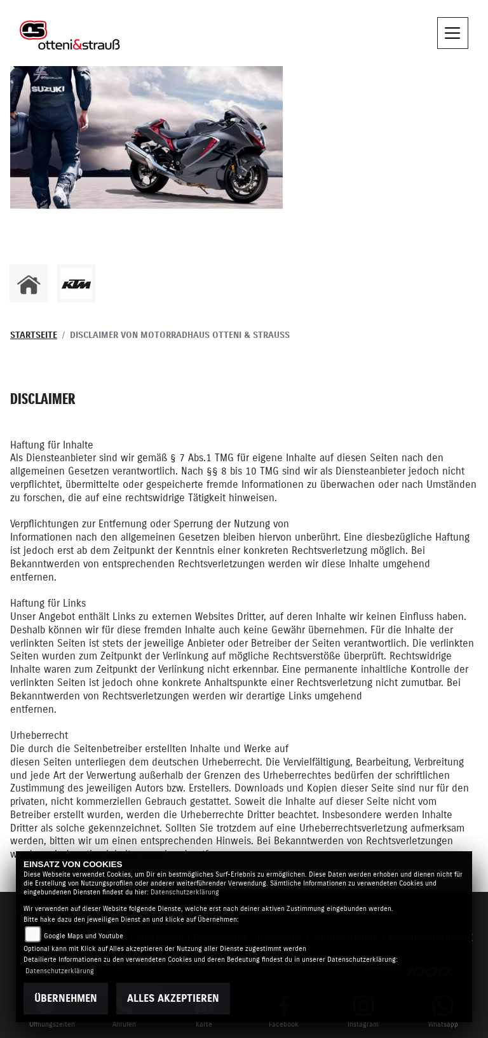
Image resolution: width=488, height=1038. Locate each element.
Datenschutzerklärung (185, 892)
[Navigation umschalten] (453, 33)
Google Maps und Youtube (83, 936)
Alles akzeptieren (173, 999)
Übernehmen (65, 999)
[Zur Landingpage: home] (29, 283)
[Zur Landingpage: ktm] (76, 283)
